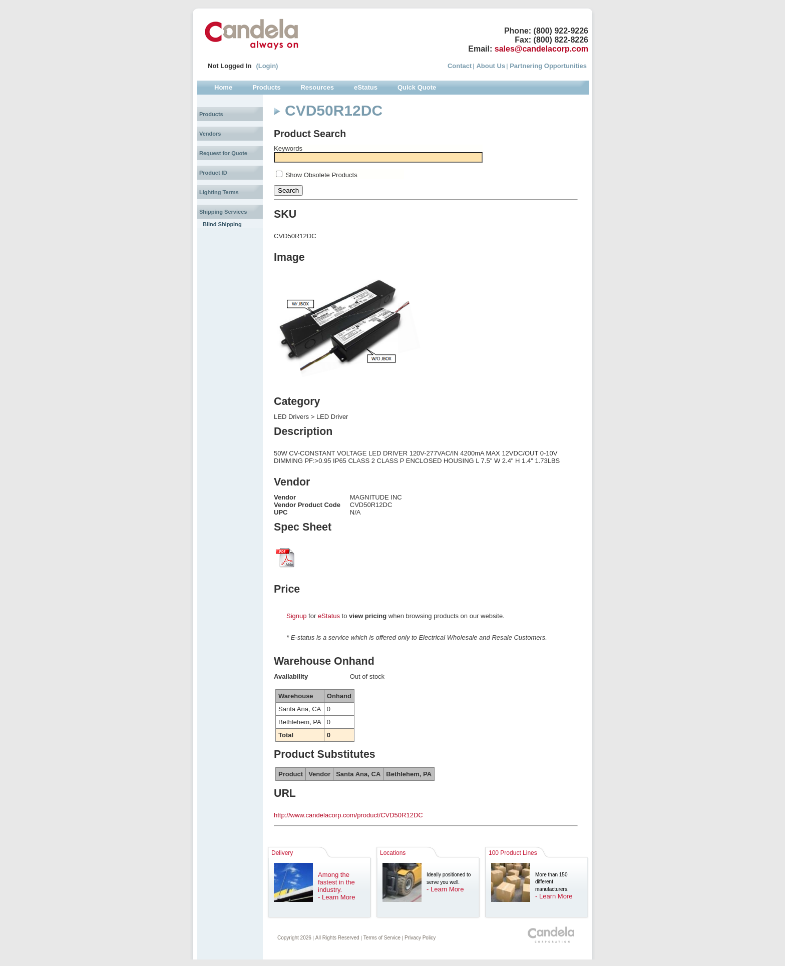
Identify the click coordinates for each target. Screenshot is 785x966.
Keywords (288, 148)
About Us (490, 66)
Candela (251, 34)
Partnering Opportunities (548, 66)
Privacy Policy (420, 937)
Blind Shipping (222, 224)
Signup (296, 616)
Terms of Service (382, 937)
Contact (460, 66)
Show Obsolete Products (321, 175)
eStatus (329, 616)
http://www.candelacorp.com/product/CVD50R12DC (348, 815)
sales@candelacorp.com (541, 49)
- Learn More (336, 897)
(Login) (267, 66)
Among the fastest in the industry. (336, 882)
